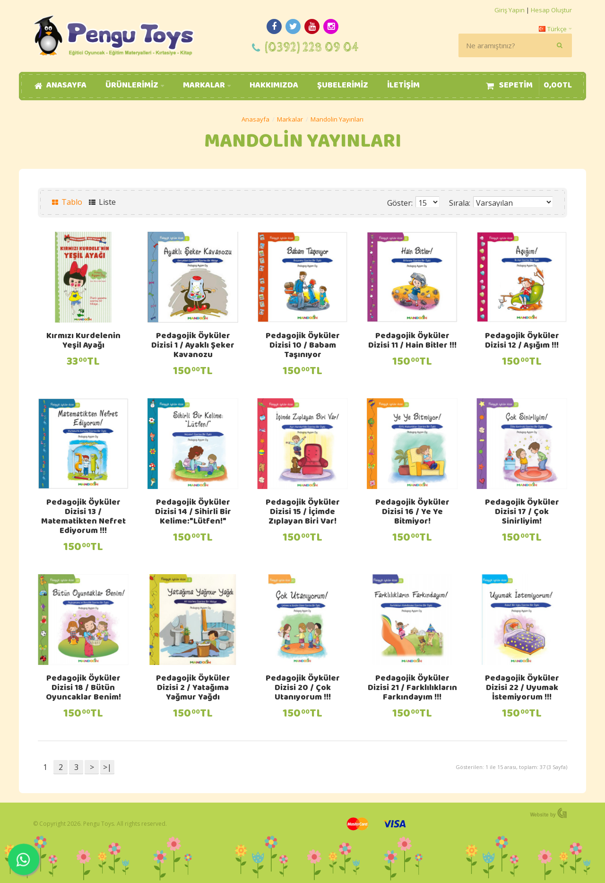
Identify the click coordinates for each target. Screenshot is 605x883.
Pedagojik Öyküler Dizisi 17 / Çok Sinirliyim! (522, 512)
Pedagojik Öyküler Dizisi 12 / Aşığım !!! (522, 341)
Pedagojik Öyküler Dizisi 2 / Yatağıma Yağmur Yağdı (193, 688)
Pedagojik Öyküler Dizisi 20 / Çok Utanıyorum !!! (303, 688)
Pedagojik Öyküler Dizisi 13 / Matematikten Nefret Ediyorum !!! (83, 517)
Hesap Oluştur (551, 10)
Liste (102, 202)
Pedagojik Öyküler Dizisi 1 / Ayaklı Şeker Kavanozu (192, 346)
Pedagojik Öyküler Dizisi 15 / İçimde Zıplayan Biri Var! (303, 512)
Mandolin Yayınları (337, 119)
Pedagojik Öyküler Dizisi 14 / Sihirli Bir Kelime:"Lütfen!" (193, 512)
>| (107, 767)
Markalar (290, 119)
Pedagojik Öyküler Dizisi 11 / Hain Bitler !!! (412, 341)
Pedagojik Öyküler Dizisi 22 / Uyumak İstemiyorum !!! (522, 688)
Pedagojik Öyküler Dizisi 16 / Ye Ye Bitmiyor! (412, 512)
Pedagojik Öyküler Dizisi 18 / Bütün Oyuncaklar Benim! (83, 688)
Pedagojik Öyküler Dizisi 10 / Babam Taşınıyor (303, 346)
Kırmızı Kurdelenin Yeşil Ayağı (83, 341)
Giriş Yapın (509, 10)
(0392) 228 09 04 (312, 47)
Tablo (67, 202)
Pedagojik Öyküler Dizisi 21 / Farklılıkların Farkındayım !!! (412, 688)
